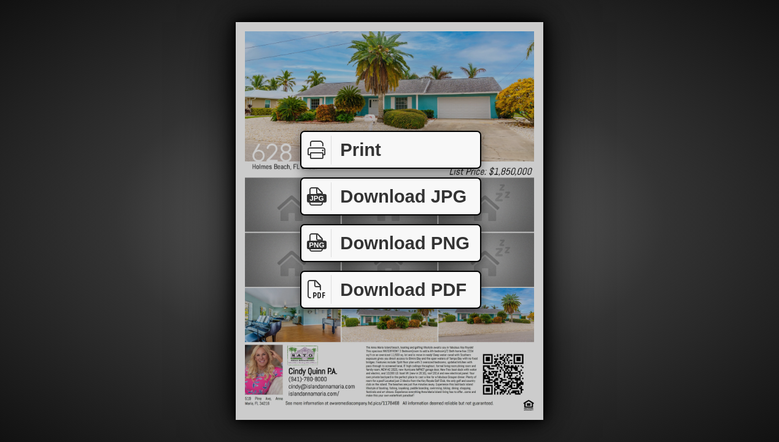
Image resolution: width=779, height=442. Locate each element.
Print (341, 150)
